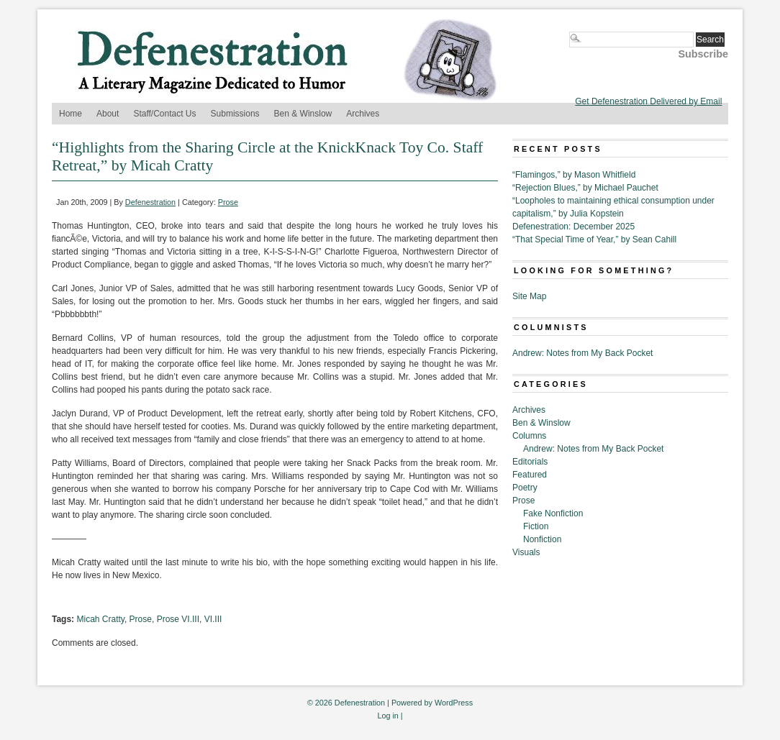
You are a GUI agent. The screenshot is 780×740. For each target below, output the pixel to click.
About (107, 114)
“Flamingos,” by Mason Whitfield (573, 175)
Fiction (535, 526)
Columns (529, 436)
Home (70, 114)
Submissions (235, 114)
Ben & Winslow (303, 114)
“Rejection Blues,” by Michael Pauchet (585, 188)
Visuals (526, 552)
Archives (362, 114)
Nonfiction (542, 539)
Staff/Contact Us (164, 114)
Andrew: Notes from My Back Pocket (582, 353)
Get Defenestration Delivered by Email (648, 101)
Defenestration (150, 202)
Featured (529, 475)
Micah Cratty (100, 619)
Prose (228, 202)
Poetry (525, 488)
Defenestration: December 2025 (573, 226)
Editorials (530, 462)
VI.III (213, 619)
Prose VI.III (178, 619)
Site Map (529, 296)
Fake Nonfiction (553, 513)
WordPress (454, 702)
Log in (387, 715)
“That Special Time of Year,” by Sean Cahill (594, 239)
